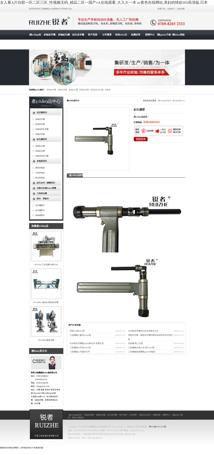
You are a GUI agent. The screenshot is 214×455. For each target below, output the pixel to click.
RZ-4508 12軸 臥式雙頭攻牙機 (46, 302)
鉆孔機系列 (42, 139)
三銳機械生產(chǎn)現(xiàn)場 (141, 347)
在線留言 (171, 9)
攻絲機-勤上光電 (135, 343)
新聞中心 (150, 34)
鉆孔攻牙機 (78, 34)
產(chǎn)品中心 (178, 100)
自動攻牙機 (62, 90)
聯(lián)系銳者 (178, 39)
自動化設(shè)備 (96, 90)
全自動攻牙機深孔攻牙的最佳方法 (143, 331)
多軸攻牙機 (49, 34)
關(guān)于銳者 (164, 39)
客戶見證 (92, 34)
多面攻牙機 (40, 124)
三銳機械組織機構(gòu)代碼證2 (142, 352)
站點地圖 (181, 9)
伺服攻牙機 (40, 134)
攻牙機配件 (40, 205)
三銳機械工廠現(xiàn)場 (80, 335)
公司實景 (107, 34)
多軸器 (108, 90)
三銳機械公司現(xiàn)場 (80, 347)
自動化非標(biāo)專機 (46, 188)
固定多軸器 (40, 178)
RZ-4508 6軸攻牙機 (46, 340)
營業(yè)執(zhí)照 (77, 331)
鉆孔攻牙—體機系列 (46, 183)
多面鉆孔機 (40, 151)
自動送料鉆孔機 (41, 156)
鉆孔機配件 (40, 210)
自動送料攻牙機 (41, 129)
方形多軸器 (40, 173)
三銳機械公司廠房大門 (80, 352)
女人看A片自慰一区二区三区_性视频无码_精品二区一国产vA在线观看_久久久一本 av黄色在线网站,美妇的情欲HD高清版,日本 (104, 2)
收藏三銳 (161, 9)
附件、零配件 (43, 198)
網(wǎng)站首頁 (35, 39)
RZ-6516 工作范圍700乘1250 (46, 264)
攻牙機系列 (42, 112)
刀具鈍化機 (42, 193)
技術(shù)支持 (121, 39)
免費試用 (135, 34)
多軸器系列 (42, 161)
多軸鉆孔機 (64, 34)
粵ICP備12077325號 (157, 426)
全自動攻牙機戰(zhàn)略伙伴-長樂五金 (87, 343)
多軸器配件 (40, 215)
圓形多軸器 (40, 168)
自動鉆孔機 (84, 90)
